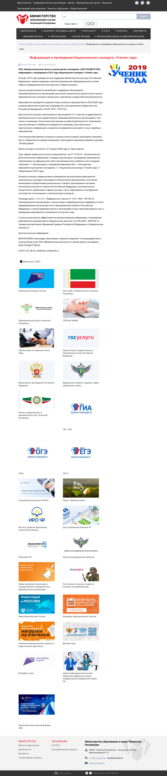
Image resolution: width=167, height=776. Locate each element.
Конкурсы (122, 31)
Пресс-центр (89, 31)
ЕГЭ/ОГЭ (106, 31)
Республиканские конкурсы (64, 749)
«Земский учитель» (33, 36)
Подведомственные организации (49, 3)
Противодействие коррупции (31, 8)
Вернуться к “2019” (32, 261)
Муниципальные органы (89, 3)
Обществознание (78, 8)
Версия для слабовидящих (105, 773)
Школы (71, 3)
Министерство (24, 3)
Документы (140, 31)
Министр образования (28, 745)
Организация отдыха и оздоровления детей (120, 36)
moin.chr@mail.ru (96, 763)
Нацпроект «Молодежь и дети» (59, 31)
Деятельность (28, 31)
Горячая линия (58, 36)
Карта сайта (65, 773)
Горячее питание (81, 36)
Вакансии (107, 3)
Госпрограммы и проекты (30, 758)
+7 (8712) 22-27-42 (97, 758)
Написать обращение (58, 8)
